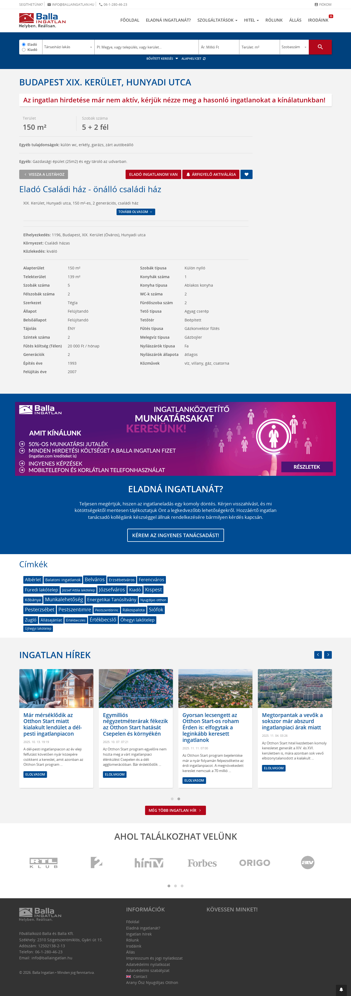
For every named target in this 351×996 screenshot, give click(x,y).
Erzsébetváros (122, 579)
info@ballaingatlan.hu (70, 4)
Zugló (30, 620)
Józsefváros (112, 589)
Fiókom (323, 4)
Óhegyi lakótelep (137, 620)
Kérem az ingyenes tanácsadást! (175, 535)
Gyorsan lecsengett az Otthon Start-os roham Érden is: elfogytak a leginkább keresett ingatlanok (219, 728)
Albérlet (33, 580)
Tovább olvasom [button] (135, 211)
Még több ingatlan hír (175, 810)
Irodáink (320, 19)
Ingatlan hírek (54, 655)
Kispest (153, 589)
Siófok (156, 609)
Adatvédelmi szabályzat (147, 970)
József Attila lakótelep (78, 590)
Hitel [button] (251, 20)
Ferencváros (151, 580)
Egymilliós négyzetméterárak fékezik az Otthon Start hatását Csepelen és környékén (143, 724)
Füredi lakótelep (41, 590)
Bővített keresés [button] (163, 58)
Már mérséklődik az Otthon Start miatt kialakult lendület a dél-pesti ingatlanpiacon (61, 724)
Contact (136, 976)
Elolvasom (43, 774)
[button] (341, 990)
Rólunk (274, 20)
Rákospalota (134, 609)
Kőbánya (33, 599)
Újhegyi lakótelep (38, 628)
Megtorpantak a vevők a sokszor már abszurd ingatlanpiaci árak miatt (300, 721)
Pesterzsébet (39, 609)
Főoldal (129, 20)
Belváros (95, 579)
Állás (295, 20)
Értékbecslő (103, 619)
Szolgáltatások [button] (217, 20)
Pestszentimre (74, 609)
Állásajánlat (51, 620)
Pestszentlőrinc (106, 610)
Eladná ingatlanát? (168, 20)
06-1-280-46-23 (113, 4)
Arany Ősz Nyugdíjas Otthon (152, 982)
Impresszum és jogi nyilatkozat (154, 958)
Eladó (32, 44)
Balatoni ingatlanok (63, 579)
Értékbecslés (76, 620)
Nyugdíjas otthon (153, 600)
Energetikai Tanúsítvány (111, 600)
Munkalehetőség (64, 599)
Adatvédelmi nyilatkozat (148, 964)
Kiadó (32, 49)
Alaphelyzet (194, 58)
